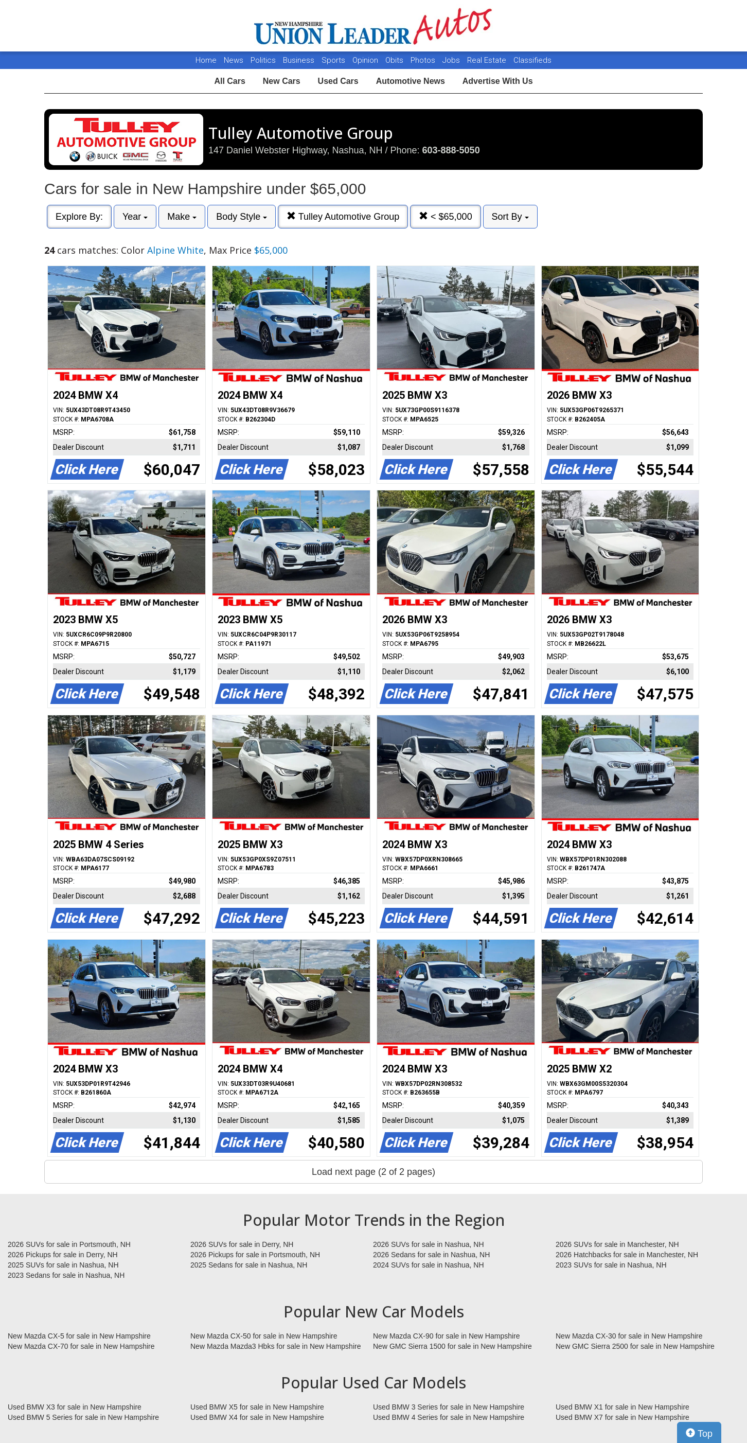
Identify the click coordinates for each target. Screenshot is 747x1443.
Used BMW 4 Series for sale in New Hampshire (448, 1417)
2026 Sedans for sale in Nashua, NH (431, 1255)
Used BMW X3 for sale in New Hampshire (74, 1407)
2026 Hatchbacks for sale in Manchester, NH (627, 1255)
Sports (334, 60)
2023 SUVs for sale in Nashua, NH (611, 1265)
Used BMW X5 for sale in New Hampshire (257, 1407)
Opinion (366, 60)
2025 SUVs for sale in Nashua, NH (63, 1265)
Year (135, 217)
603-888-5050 (451, 150)
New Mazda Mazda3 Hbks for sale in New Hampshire (275, 1346)
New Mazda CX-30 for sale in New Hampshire (629, 1336)
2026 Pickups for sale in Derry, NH (63, 1255)
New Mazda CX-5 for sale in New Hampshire (79, 1336)
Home (206, 60)
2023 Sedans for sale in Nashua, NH (66, 1275)
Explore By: (79, 217)
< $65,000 (445, 216)
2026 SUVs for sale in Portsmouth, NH (69, 1244)
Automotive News (410, 81)
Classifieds (532, 60)
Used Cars (338, 81)
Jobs (452, 60)
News (233, 60)
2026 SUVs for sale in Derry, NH (241, 1244)
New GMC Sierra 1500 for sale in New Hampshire (452, 1346)
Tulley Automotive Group (343, 216)
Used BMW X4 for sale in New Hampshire (257, 1417)
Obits (395, 60)
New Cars (281, 81)
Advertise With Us (498, 81)
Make (182, 217)
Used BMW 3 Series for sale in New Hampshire (448, 1407)
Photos (424, 60)
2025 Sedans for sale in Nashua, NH (248, 1265)
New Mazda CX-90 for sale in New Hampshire (446, 1336)
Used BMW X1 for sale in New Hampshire (622, 1407)
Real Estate (487, 60)
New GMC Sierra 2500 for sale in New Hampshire (635, 1346)
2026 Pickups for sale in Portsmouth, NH (255, 1255)
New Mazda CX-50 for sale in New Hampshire (263, 1336)
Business (299, 60)
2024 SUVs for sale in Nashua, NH (428, 1265)
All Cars (229, 81)
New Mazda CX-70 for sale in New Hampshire (81, 1346)
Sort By (510, 217)
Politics (263, 60)
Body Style (241, 217)
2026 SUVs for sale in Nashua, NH (428, 1244)
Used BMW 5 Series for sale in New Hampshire (83, 1417)
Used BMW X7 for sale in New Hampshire (622, 1417)
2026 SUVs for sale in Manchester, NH (617, 1244)
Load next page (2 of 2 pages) (373, 1172)
